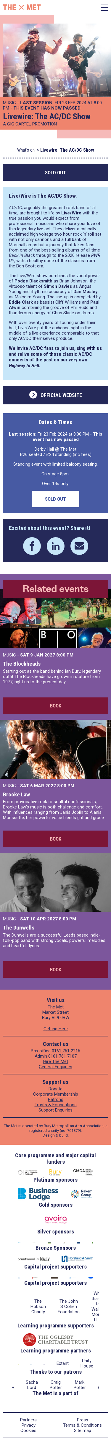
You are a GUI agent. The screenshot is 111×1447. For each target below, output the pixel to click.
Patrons (55, 1099)
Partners (28, 1420)
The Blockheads (22, 663)
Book (55, 706)
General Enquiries (55, 1066)
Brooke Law (16, 794)
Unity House (87, 1363)
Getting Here (56, 1028)
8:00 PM (64, 655)
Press (82, 1420)
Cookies (28, 1430)
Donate (55, 1089)
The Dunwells (18, 927)
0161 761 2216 (66, 1051)
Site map (82, 1430)
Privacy (29, 1425)
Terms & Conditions (82, 1425)
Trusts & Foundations (56, 1104)
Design (49, 1135)
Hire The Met (55, 1061)
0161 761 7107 (62, 1056)
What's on (26, 150)
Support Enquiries (55, 1110)
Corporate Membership (55, 1094)
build (63, 1135)
